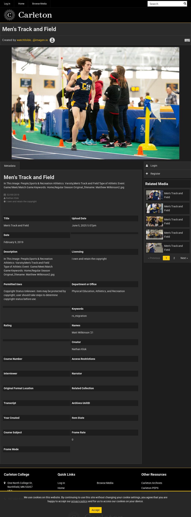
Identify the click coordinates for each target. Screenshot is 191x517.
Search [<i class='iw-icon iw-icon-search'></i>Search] (185, 3)
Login (151, 165)
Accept (96, 510)
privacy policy (79, 501)
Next (184, 258)
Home (21, 3)
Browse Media (39, 3)
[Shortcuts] (187, 39)
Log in (7, 3)
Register (153, 173)
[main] (95, 245)
